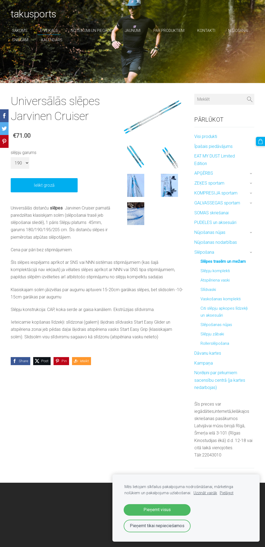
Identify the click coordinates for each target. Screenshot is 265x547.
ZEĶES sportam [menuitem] (209, 183)
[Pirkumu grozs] (260, 141)
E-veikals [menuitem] (49, 30)
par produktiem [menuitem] (168, 30)
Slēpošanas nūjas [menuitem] (216, 324)
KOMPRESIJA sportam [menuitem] (215, 193)
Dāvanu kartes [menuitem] (207, 353)
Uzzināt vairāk (205, 493)
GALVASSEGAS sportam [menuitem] (217, 202)
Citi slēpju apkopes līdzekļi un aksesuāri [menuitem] (224, 312)
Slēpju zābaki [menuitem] (212, 334)
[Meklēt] (224, 99)
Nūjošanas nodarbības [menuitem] (215, 242)
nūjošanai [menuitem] (238, 30)
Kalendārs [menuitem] (51, 40)
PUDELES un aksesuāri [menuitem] (215, 222)
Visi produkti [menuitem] (205, 136)
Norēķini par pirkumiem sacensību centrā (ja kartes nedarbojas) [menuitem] (219, 380)
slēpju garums (23, 152)
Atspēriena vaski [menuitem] (215, 280)
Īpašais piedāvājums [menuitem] (213, 146)
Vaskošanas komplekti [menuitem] (220, 299)
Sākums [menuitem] (19, 30)
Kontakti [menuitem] (206, 30)
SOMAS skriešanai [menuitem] (211, 212)
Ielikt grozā (44, 185)
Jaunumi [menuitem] (133, 30)
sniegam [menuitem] (20, 40)
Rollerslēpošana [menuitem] (214, 343)
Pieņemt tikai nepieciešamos (157, 525)
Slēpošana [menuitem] (204, 252)
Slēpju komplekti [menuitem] (215, 270)
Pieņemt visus (157, 509)
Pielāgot (226, 493)
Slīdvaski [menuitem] (208, 289)
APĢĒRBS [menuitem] (203, 173)
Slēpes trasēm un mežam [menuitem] (223, 261)
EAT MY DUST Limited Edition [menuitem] (214, 159)
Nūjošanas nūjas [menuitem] (209, 232)
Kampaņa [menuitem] (203, 363)
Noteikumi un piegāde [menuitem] (91, 30)
